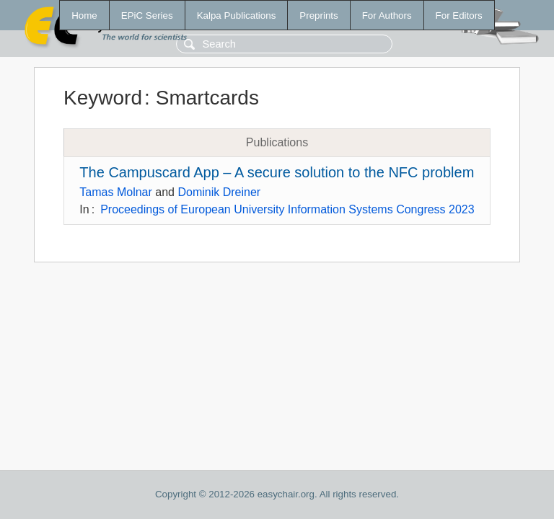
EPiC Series (147, 15)
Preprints (318, 15)
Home (84, 15)
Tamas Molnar (115, 192)
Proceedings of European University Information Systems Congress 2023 (287, 209)
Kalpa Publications (236, 15)
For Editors (459, 15)
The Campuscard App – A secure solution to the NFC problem (276, 172)
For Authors (387, 15)
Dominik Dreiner (218, 192)
